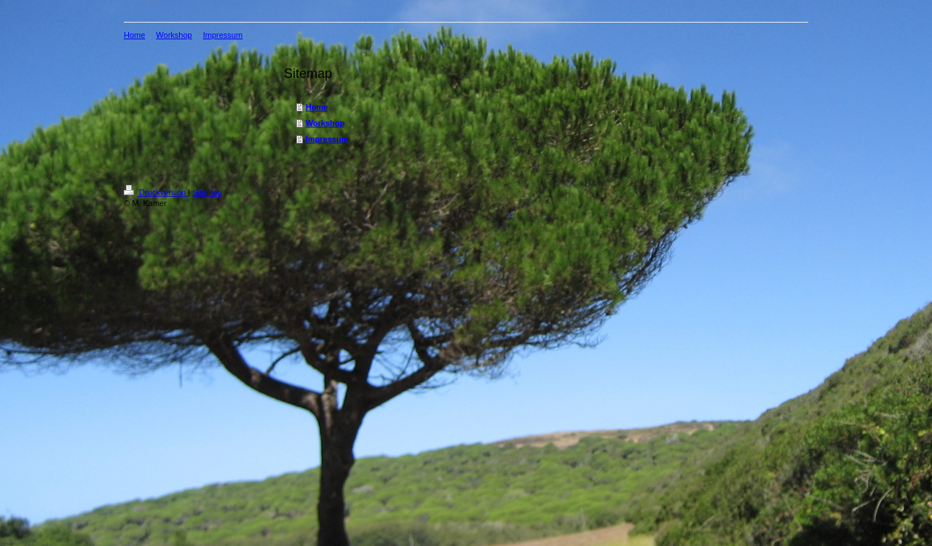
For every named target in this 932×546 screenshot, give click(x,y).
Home (317, 107)
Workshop (325, 123)
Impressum (327, 139)
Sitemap (206, 192)
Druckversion (156, 192)
